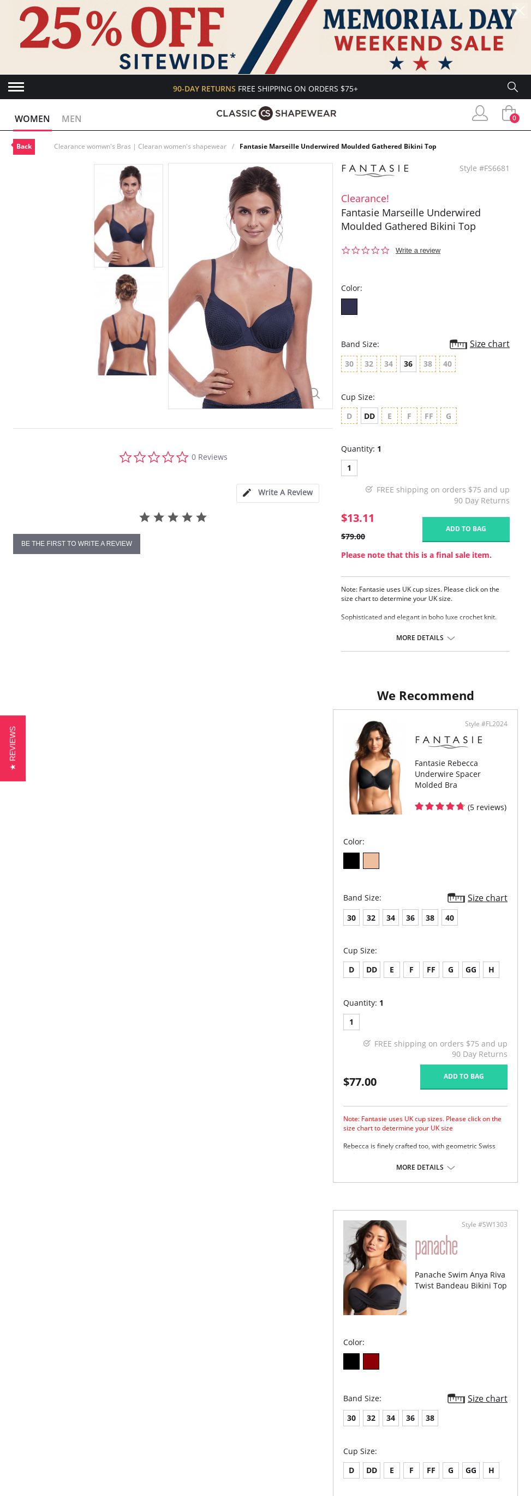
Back (24, 146)
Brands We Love (166, 1410)
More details (420, 638)
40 (130, 928)
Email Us (432, 1450)
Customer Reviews (172, 1393)
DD (369, 416)
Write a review (418, 250)
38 (110, 928)
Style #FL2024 (228, 735)
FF (111, 980)
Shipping (30, 1428)
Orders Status (43, 1410)
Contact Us (37, 1463)
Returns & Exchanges (57, 1445)
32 (51, 928)
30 (31, 928)
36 (408, 363)
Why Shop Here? (166, 1375)
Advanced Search (49, 1375)
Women (32, 119)
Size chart (490, 344)
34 (71, 928)
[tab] (277, 493)
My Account (38, 1393)
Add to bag (466, 528)
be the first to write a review (76, 544)
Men (72, 119)
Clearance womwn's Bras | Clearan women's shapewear (140, 146)
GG (151, 980)
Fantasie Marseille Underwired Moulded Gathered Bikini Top (338, 146)
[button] (13, 748)
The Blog (152, 1428)
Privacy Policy (163, 1445)
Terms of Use (98, 1490)
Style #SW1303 (481, 735)
